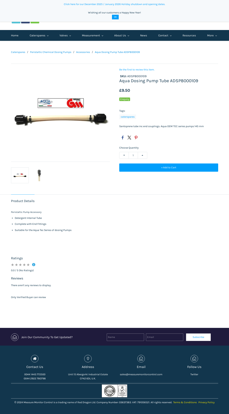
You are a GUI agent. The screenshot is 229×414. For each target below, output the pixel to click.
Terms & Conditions (185, 402)
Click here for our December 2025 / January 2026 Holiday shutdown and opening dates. (114, 4)
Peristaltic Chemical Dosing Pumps (50, 52)
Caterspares (18, 52)
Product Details (23, 201)
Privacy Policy (206, 402)
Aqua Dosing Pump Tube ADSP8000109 (117, 52)
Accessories (83, 52)
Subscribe (198, 337)
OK (115, 16)
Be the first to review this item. (137, 69)
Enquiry (124, 99)
